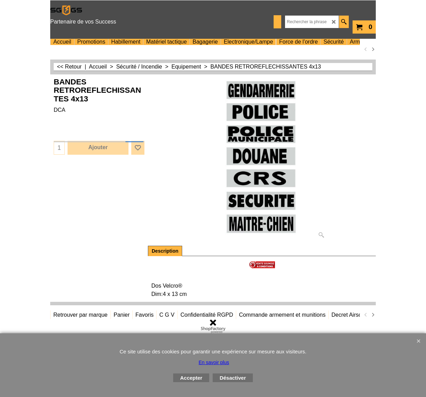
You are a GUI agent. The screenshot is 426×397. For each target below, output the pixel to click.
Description (165, 251)
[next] (373, 49)
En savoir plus (214, 362)
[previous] (366, 49)
